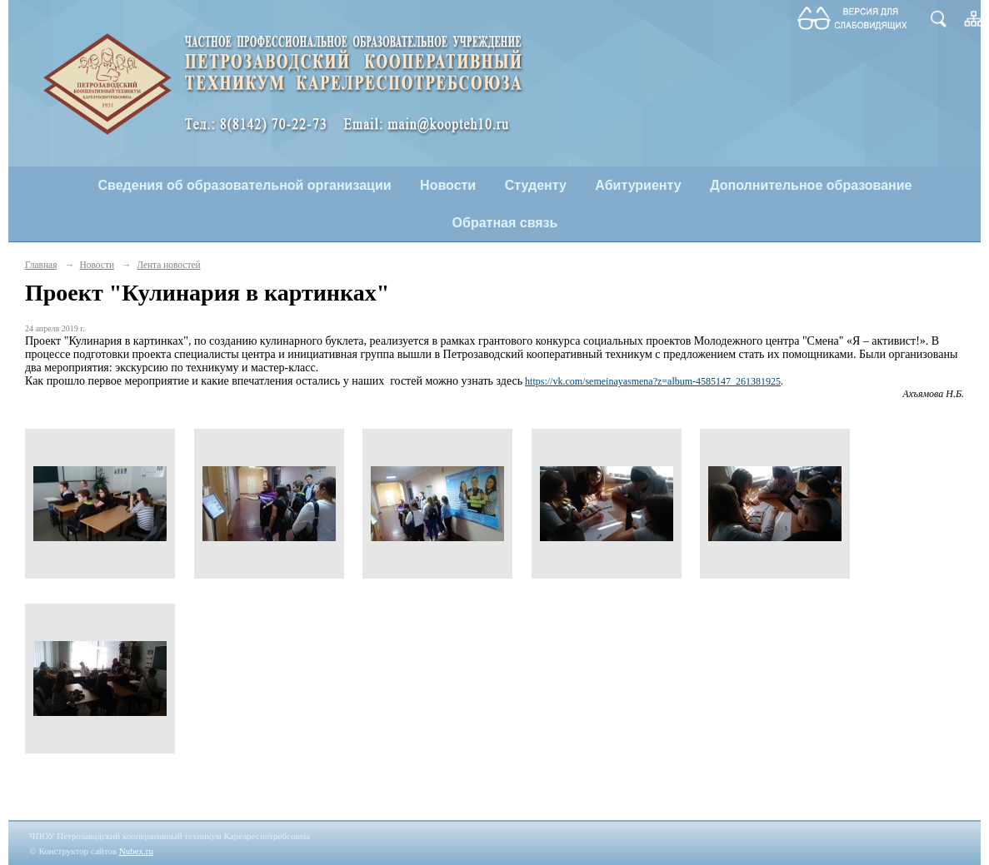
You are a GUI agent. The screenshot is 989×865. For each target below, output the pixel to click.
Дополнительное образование (811, 185)
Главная (41, 265)
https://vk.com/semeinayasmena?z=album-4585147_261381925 (653, 381)
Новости (448, 185)
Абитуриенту (638, 185)
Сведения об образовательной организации (245, 185)
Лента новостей (168, 265)
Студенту (536, 185)
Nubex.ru (136, 851)
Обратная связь (505, 223)
